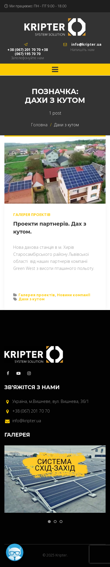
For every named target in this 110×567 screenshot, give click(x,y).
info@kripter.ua (26, 420)
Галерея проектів (31, 214)
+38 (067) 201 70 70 (31, 411)
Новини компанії (73, 295)
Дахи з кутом (31, 299)
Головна (39, 124)
